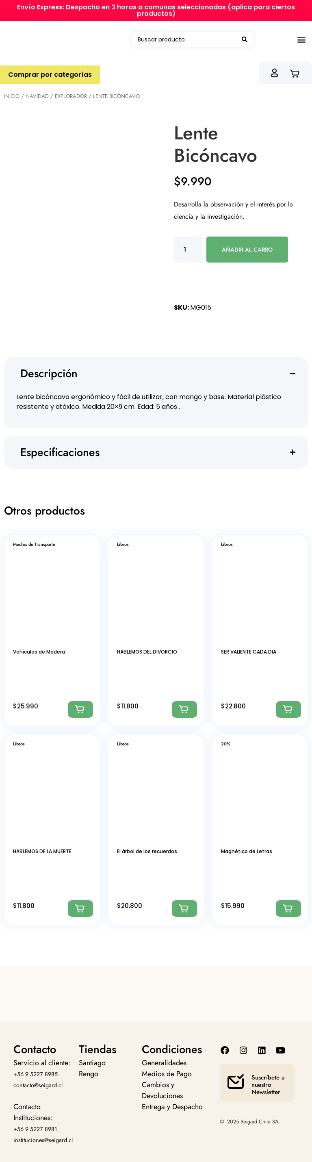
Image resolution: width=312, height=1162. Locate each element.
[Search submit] (245, 39)
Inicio (12, 96)
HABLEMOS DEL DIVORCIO (147, 651)
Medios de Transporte (34, 544)
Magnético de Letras (246, 851)
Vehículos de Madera (39, 651)
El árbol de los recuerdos (147, 851)
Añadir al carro (247, 249)
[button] (301, 39)
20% (225, 744)
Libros (123, 544)
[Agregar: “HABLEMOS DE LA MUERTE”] (80, 908)
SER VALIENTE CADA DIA (248, 651)
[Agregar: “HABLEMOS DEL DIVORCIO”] (184, 709)
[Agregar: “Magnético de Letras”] (288, 908)
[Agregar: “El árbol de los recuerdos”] (184, 908)
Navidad (37, 96)
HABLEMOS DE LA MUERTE (42, 851)
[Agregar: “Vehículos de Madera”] (80, 709)
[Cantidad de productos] (188, 250)
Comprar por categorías (50, 74)
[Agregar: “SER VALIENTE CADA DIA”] (288, 709)
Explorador (71, 96)
